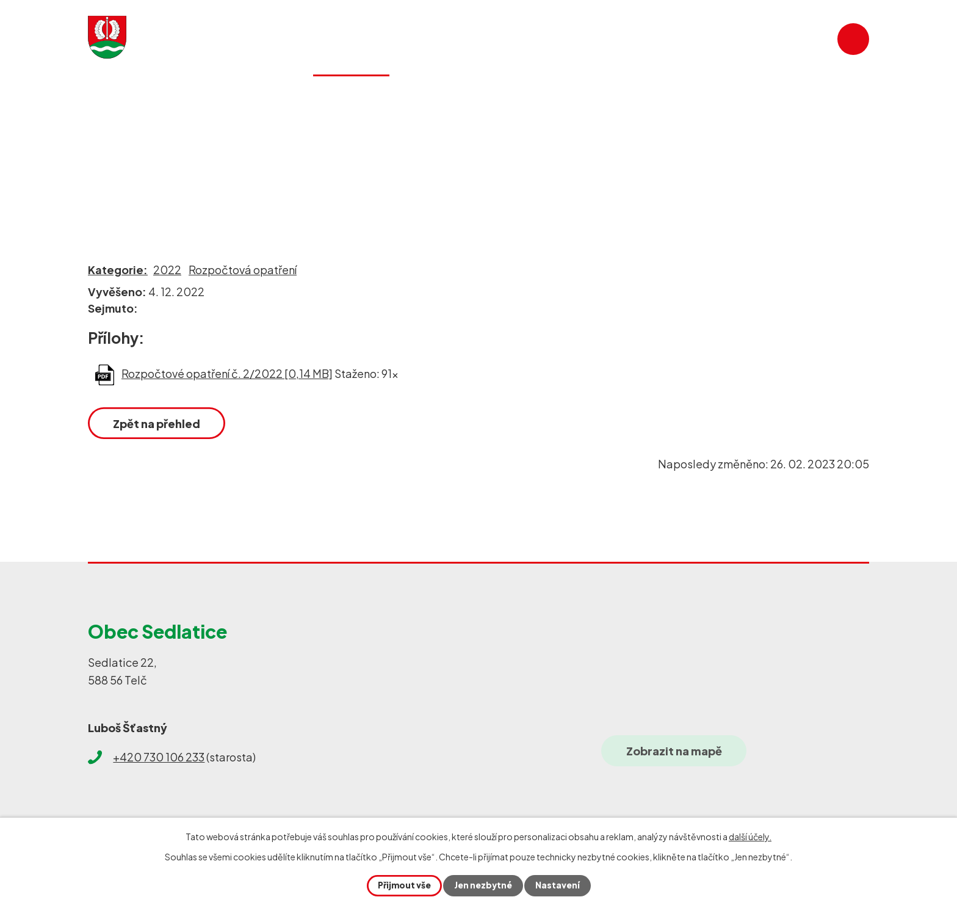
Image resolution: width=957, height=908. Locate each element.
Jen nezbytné (483, 885)
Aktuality (243, 100)
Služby (452, 100)
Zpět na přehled (157, 423)
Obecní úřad (168, 152)
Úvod (101, 152)
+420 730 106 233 (158, 757)
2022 (167, 270)
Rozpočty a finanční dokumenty (303, 152)
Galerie (627, 100)
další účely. (750, 836)
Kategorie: (118, 270)
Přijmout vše (403, 885)
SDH (704, 100)
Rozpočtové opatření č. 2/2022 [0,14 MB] (227, 373)
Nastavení (558, 885)
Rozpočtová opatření (243, 270)
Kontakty (788, 100)
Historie (538, 100)
